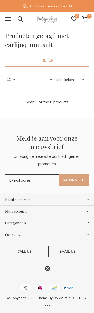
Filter (47, 60)
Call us (24, 251)
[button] (7, 19)
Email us (68, 251)
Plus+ (72, 298)
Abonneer (74, 180)
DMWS (58, 298)
